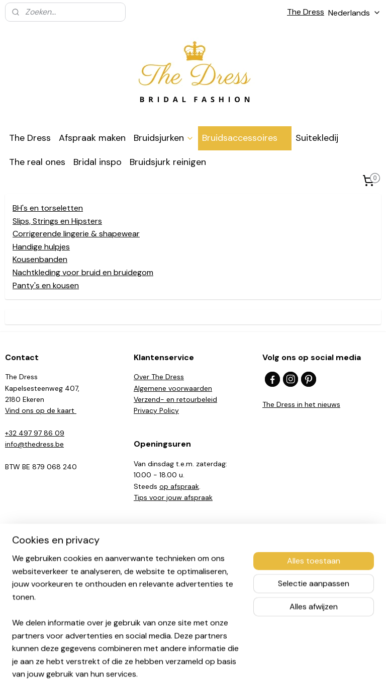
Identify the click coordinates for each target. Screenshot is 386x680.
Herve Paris (23, 571)
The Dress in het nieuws (301, 404)
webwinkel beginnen (210, 661)
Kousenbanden (40, 259)
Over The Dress (159, 376)
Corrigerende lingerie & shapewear (76, 233)
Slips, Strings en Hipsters (57, 220)
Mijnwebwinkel (293, 661)
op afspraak (179, 486)
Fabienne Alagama (35, 594)
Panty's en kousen (46, 285)
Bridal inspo (97, 162)
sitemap (156, 661)
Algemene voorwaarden (173, 388)
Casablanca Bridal (34, 549)
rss (176, 661)
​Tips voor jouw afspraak (173, 497)
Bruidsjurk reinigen (168, 162)
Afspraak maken (92, 138)
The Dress (305, 12)
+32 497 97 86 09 (34, 433)
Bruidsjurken (164, 138)
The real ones (37, 162)
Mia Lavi (18, 582)
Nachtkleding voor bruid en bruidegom (83, 272)
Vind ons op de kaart (40, 410)
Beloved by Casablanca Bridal (53, 560)
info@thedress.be (34, 444)
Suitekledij (317, 138)
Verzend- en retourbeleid (175, 399)
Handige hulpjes (41, 246)
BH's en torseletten (48, 208)
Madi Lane (22, 605)
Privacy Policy (156, 410)
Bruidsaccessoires (244, 138)
